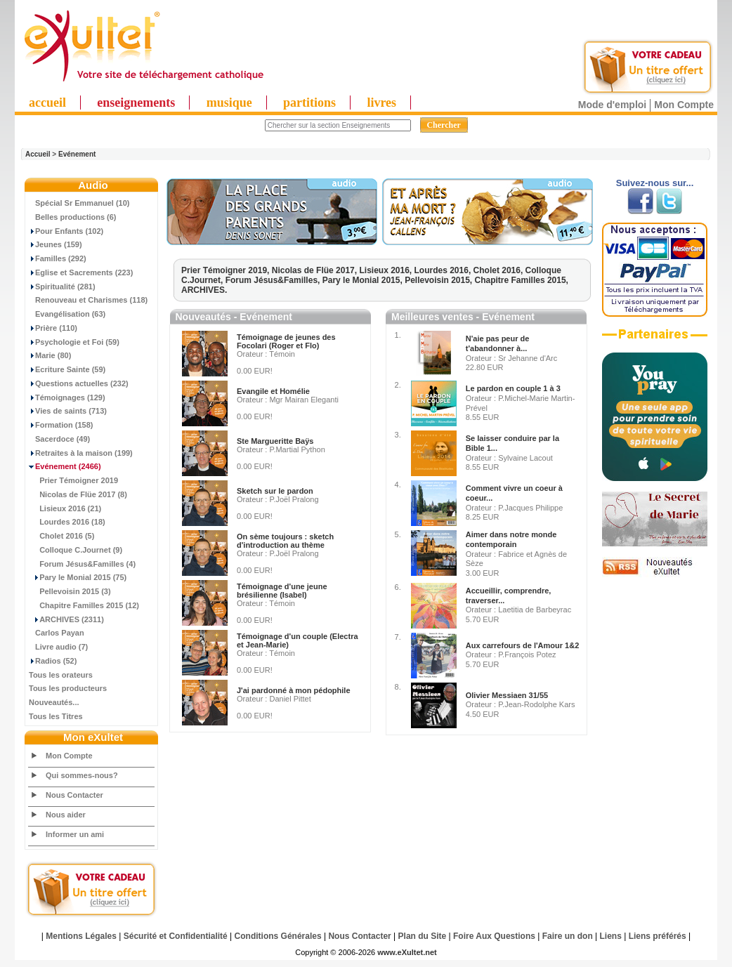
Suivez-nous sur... (655, 183)
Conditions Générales (278, 936)
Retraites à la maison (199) (81, 453)
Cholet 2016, (499, 270)
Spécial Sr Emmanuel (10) (79, 203)
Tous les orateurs (61, 675)
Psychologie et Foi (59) (74, 342)
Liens (611, 936)
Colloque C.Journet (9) (75, 550)
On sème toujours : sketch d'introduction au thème (285, 540)
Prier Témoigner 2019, (226, 270)
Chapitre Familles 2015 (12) (84, 605)
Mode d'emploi (612, 104)
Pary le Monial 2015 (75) (77, 577)
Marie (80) (50, 355)
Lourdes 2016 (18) (67, 522)
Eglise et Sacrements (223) (81, 272)
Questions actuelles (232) (79, 383)
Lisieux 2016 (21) (65, 508)
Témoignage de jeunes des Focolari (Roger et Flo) (286, 341)
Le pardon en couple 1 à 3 (513, 388)
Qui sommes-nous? (82, 775)
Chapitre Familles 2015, (521, 280)
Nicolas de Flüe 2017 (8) (78, 494)
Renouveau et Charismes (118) (88, 300)
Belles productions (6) (73, 217)
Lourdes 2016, (443, 270)
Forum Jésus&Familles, (274, 280)
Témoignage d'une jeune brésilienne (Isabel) (282, 590)
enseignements (136, 103)
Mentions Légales (81, 936)
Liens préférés (657, 936)
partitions (309, 103)
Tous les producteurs (68, 688)
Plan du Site (422, 936)
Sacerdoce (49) (59, 439)
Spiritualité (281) (62, 286)
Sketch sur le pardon (275, 491)
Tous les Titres (56, 716)
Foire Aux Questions (494, 936)
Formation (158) (61, 425)
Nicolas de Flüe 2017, (316, 270)
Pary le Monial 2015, (363, 280)
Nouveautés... (54, 702)
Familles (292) (57, 258)
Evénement (77, 154)
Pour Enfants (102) (66, 231)
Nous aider (66, 814)
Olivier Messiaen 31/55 (507, 695)
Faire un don (567, 936)
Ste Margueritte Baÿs (275, 441)
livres (381, 103)
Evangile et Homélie (273, 391)
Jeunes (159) (55, 244)
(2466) (65, 466)
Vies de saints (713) (68, 411)
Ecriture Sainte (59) (67, 369)
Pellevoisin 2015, (439, 280)
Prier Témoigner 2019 (73, 480)
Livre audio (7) (58, 647)
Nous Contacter (74, 795)
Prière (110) (53, 328)
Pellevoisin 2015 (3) (70, 591)
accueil (47, 103)
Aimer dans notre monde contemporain (511, 539)
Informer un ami (75, 834)
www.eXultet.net (407, 952)
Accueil (38, 154)
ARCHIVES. (204, 290)
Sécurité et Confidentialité (176, 936)
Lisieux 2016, (386, 270)
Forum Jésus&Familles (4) (82, 564)
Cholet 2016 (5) (61, 536)
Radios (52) (53, 661)
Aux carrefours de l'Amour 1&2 (523, 645)
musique (229, 103)
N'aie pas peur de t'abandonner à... (498, 343)
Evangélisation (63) (67, 314)
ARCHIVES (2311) (66, 619)
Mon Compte (684, 104)
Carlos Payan (56, 633)
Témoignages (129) (67, 397)
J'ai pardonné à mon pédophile (294, 690)
